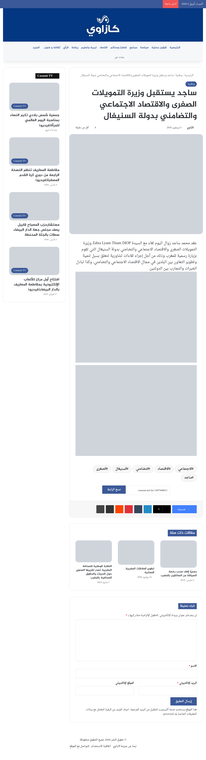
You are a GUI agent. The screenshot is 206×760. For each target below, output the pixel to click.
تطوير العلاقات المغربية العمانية (140, 570)
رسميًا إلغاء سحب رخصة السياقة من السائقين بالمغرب (179, 573)
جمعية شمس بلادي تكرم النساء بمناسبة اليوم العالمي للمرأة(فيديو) (34, 120)
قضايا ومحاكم (118, 47)
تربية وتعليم (89, 47)
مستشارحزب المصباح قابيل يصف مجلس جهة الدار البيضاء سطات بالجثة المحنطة (36, 230)
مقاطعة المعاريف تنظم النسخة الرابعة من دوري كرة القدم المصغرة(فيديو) (35, 175)
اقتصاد (104, 47)
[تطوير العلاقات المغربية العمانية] (136, 552)
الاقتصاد (163, 469)
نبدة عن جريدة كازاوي (124, 746)
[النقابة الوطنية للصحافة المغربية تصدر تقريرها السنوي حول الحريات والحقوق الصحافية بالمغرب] (93, 551)
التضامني (142, 469)
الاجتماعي (185, 469)
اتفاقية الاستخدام (101, 746)
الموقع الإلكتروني (124, 683)
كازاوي (190, 127)
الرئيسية (175, 47)
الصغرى (101, 469)
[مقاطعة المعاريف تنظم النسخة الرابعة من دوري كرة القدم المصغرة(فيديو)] (34, 151)
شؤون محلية (159, 47)
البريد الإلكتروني (187, 683)
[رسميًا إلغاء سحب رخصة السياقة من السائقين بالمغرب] (178, 554)
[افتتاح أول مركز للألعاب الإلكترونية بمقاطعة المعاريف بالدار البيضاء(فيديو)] (34, 261)
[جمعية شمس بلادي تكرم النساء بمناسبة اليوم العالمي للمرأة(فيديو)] (34, 97)
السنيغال (121, 469)
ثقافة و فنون (52, 47)
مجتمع (133, 47)
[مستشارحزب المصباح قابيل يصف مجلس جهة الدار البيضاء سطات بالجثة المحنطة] (34, 206)
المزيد (36, 47)
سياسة (144, 47)
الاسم (193, 665)
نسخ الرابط (114, 489)
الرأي (66, 47)
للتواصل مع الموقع (79, 746)
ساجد (188, 478)
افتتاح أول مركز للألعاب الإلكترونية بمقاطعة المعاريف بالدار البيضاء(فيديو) (36, 285)
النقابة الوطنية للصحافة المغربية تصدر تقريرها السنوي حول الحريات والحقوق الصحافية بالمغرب (94, 572)
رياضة (74, 47)
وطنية (178, 75)
